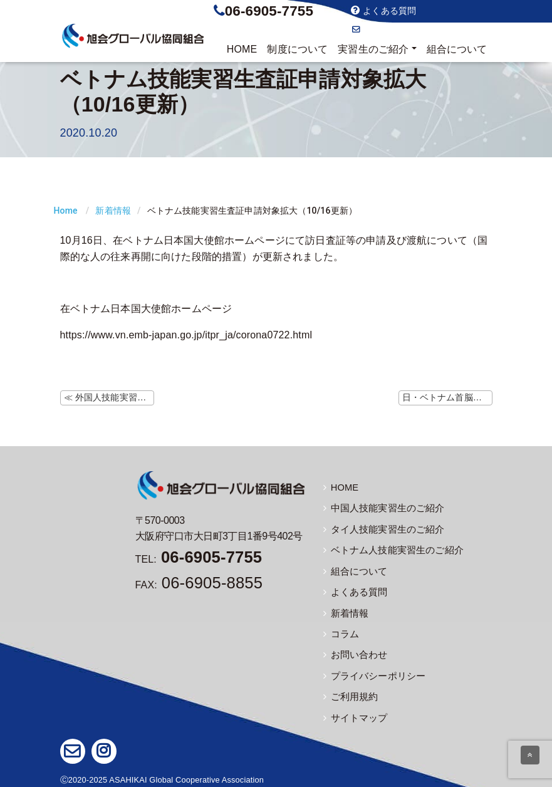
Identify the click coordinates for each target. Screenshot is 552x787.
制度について (297, 49)
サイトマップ (353, 715)
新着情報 (113, 211)
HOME (242, 49)
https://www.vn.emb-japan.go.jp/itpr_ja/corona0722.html (186, 335)
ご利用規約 (349, 694)
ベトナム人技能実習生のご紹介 (389, 550)
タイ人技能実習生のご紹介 (380, 529)
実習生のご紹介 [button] (373, 49)
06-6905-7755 (269, 11)
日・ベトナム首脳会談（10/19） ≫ (447, 397)
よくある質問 (383, 10)
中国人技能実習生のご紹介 (380, 508)
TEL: (199, 559)
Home (66, 211)
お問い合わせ (383, 29)
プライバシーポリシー (371, 674)
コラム (340, 632)
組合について (457, 49)
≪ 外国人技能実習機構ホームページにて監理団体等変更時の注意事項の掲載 (109, 397)
